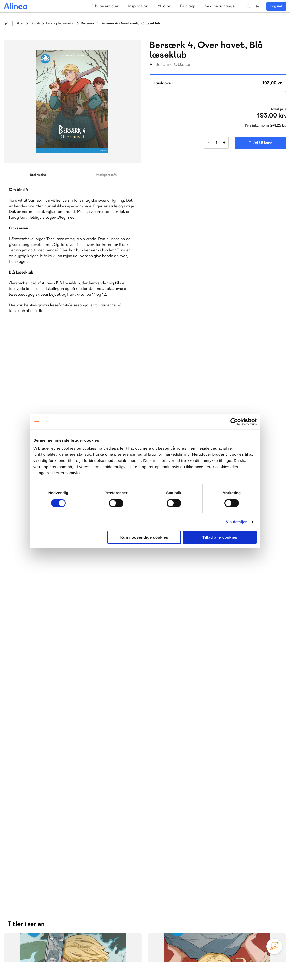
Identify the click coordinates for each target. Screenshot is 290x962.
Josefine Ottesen (173, 64)
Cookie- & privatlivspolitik (203, 947)
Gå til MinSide (174, 846)
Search (248, 6)
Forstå (58, 819)
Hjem (6, 23)
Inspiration (138, 6)
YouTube (258, 923)
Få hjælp (187, 6)
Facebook (246, 923)
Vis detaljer (236, 522)
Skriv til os (181, 785)
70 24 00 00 (182, 894)
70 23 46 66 (35, 863)
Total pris (278, 109)
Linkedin (270, 923)
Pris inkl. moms (257, 125)
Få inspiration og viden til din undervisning (197, 812)
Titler (19, 23)
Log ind (276, 6)
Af (152, 65)
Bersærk (87, 23)
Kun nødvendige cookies (144, 537)
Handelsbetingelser (239, 947)
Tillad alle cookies (219, 537)
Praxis (52, 812)
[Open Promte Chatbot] (274, 946)
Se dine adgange (220, 6)
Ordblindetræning (29, 819)
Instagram (233, 923)
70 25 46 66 (182, 774)
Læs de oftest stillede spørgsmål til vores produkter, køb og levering (67, 903)
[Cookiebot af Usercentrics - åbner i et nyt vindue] (234, 421)
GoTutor (67, 812)
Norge (104, 812)
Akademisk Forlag (28, 812)
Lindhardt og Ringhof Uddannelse (67, 806)
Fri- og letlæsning (60, 23)
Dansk (35, 23)
